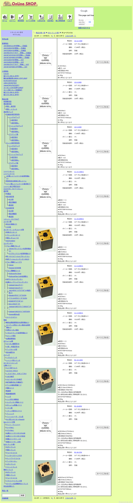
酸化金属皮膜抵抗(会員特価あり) (17, 322)
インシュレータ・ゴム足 (14, 416)
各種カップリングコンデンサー (17, 282)
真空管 (6, 191)
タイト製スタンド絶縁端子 (13, 90)
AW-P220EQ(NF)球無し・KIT (14, 60)
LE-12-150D (78, 41)
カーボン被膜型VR (12, 344)
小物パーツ (7, 365)
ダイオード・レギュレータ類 (14, 230)
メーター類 (7, 221)
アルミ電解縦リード (13, 271)
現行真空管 (10, 196)
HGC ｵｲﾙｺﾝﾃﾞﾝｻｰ (14, 304)
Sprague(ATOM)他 (15, 268)
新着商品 (5, 43)
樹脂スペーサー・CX (13, 439)
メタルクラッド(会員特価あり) (17, 333)
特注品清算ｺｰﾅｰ (9, 486)
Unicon (11, 265)
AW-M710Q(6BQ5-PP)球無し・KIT (15, 67)
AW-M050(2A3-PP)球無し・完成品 (15, 46)
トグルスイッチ (11, 357)
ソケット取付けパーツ (14, 411)
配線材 (8, 391)
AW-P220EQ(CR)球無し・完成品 (15, 50)
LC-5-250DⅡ (78, 266)
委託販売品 (7, 104)
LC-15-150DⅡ (79, 172)
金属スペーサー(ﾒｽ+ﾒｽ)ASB (15, 433)
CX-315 (6, 73)
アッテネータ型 (11, 349)
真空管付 (14, 120)
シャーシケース (9, 174)
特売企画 (5, 39)
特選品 (8, 194)
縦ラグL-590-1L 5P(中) (11, 76)
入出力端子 (10, 376)
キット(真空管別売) (13, 143)
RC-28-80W (78, 406)
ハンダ (8, 396)
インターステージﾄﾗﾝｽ (14, 455)
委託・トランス (11, 109)
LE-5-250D (77, 127)
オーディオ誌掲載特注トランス (17, 484)
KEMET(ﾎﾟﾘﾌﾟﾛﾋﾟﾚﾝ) (16, 301)
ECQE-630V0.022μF (10, 81)
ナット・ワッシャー (13, 425)
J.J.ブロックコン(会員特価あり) (20, 253)
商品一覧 (5, 491)
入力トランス (11, 464)
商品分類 (5, 99)
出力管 (11, 199)
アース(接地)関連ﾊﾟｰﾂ (13, 385)
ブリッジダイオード (13, 235)
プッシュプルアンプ (16, 126)
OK (90, 22)
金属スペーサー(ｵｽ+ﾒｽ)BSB (15, 436)
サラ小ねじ (10, 430)
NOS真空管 (10, 208)
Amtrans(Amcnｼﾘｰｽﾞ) (16, 288)
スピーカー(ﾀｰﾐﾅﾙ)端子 (14, 379)
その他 (8, 227)
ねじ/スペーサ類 (9, 422)
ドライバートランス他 (14, 481)
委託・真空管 (11, 106)
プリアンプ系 (13, 134)
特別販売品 (7, 101)
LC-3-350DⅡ (78, 313)
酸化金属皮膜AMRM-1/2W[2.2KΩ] (15, 78)
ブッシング (10, 414)
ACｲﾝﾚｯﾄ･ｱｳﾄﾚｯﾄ (12, 371)
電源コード (10, 388)
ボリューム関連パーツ (14, 405)
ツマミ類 (9, 408)
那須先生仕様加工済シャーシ (16, 181)
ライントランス (11, 467)
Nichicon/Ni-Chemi (15, 273)
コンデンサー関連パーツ (14, 402)
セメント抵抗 (11, 336)
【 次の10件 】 (70, 36)
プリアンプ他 (13, 163)
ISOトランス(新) (9, 444)
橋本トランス (8, 469)
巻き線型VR (10, 352)
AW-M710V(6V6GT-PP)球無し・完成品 (17, 55)
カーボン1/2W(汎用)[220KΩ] (13, 88)
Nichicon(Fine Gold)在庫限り (18, 276)
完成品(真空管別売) (13, 114)
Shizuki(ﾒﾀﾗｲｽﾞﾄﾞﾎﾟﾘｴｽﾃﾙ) (17, 295)
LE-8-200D (77, 82)
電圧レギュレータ (12, 238)
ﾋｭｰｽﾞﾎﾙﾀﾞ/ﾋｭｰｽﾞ (12, 368)
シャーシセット (9, 171)
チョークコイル (11, 453)
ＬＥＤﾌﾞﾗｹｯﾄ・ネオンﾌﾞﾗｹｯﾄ (16, 374)
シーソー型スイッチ (13, 360)
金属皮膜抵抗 (11, 338)
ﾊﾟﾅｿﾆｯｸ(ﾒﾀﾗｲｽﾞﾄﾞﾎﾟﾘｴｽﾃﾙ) (18, 298)
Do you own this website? (82, 22)
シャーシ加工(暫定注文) (12, 186)
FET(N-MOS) (10, 241)
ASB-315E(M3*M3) (10, 83)
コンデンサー (8, 243)
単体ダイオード (11, 232)
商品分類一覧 (40, 33)
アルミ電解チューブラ (14, 262)
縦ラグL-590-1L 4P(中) (11, 95)
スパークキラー (11, 317)
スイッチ (7, 355)
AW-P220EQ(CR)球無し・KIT (14, 62)
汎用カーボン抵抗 (12, 330)
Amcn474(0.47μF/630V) (11, 85)
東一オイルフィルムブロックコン (18, 256)
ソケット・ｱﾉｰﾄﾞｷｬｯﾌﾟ (11, 219)
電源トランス (11, 450)
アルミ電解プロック (13, 246)
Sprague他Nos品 (14, 314)
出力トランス (11, 447)
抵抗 (5, 320)
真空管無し (15, 123)
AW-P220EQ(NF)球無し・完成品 (15, 48)
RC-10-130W (78, 360)
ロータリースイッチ (11, 363)
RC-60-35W (78, 452)
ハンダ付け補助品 (12, 399)
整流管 (11, 205)
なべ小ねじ (10, 427)
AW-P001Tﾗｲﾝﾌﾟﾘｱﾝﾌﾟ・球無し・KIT (16, 64)
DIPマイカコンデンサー (14, 279)
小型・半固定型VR (12, 347)
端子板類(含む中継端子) (14, 382)
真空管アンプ (8, 112)
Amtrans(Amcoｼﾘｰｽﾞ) (16, 285)
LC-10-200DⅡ (79, 219)
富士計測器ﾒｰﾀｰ (11, 224)
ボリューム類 (8, 341)
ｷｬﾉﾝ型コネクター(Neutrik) (15, 419)
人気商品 (5, 71)
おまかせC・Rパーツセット (13, 189)
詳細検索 (5, 498)
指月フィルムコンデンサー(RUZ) (17, 259)
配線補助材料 (11, 394)
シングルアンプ (14, 117)
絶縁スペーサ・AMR (13, 442)
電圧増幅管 (13, 202)
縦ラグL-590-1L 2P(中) (11, 92)
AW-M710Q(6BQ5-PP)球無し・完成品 (16, 57)
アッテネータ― (11, 461)
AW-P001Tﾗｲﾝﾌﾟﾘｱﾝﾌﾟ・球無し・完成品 (17, 53)
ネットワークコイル (13, 458)
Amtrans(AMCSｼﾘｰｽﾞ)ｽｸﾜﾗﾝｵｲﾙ (19, 311)
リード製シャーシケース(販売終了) (18, 184)
